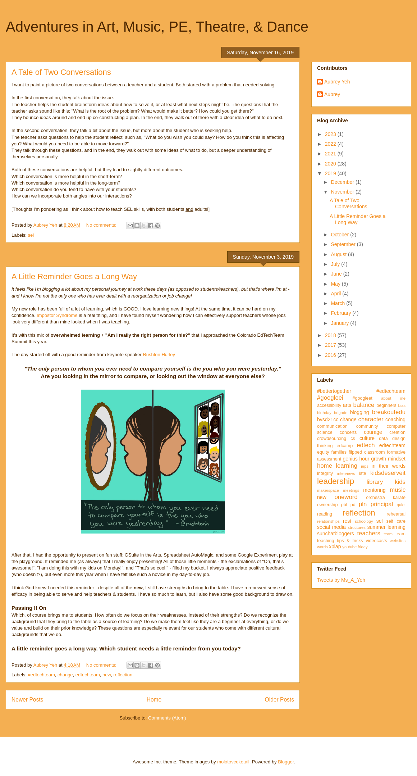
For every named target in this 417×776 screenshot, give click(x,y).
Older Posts (279, 699)
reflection (122, 674)
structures (357, 527)
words (322, 547)
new (106, 674)
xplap (335, 546)
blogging (359, 412)
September (344, 244)
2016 (331, 355)
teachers (368, 533)
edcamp (344, 445)
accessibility (329, 405)
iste (362, 473)
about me (393, 398)
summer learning (386, 527)
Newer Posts (27, 699)
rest (347, 521)
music (397, 489)
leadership (335, 481)
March (338, 303)
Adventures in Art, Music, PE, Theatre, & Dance (157, 27)
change (65, 674)
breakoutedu (388, 412)
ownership (327, 504)
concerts (348, 432)
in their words (388, 466)
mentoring (374, 490)
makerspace (328, 490)
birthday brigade (332, 412)
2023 (331, 134)
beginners (386, 405)
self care (395, 521)
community (367, 426)
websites (397, 541)
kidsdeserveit (387, 472)
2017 (331, 345)
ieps (364, 466)
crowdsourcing (331, 438)
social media (331, 527)
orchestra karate (385, 497)
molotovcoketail (233, 761)
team (388, 534)
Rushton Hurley (159, 354)
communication (332, 426)
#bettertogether (334, 391)
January (340, 323)
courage (373, 432)
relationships (328, 521)
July (336, 264)
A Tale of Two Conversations (61, 72)
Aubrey (332, 94)
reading (324, 514)
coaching (395, 419)
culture (367, 438)
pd (353, 504)
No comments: (102, 225)
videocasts (376, 540)
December (343, 182)
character (371, 419)
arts (347, 405)
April (336, 293)
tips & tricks (350, 540)
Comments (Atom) (167, 718)
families (339, 452)
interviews (346, 473)
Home (154, 699)
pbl (344, 504)
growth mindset (388, 459)
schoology (364, 521)
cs (352, 438)
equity (323, 452)
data (383, 438)
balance (364, 404)
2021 (331, 153)
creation (397, 432)
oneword (345, 497)
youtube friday (354, 547)
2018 (331, 335)
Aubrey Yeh (337, 82)
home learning (337, 465)
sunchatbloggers (335, 533)
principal (382, 504)
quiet (401, 505)
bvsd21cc (327, 419)
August (339, 254)
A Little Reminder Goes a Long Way (74, 276)
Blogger (286, 761)
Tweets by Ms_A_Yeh (341, 580)
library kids (386, 481)
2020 (331, 164)
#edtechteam (41, 674)
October (340, 234)
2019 (331, 173)
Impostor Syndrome (57, 315)
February (341, 313)
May (336, 284)
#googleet (362, 398)
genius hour (356, 459)
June (337, 274)
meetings (351, 490)
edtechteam (87, 674)
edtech (366, 445)
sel (31, 235)
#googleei (330, 397)
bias (401, 405)
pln (363, 504)
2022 (331, 144)
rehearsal (395, 514)
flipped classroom (367, 452)
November (343, 192)
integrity (325, 473)
